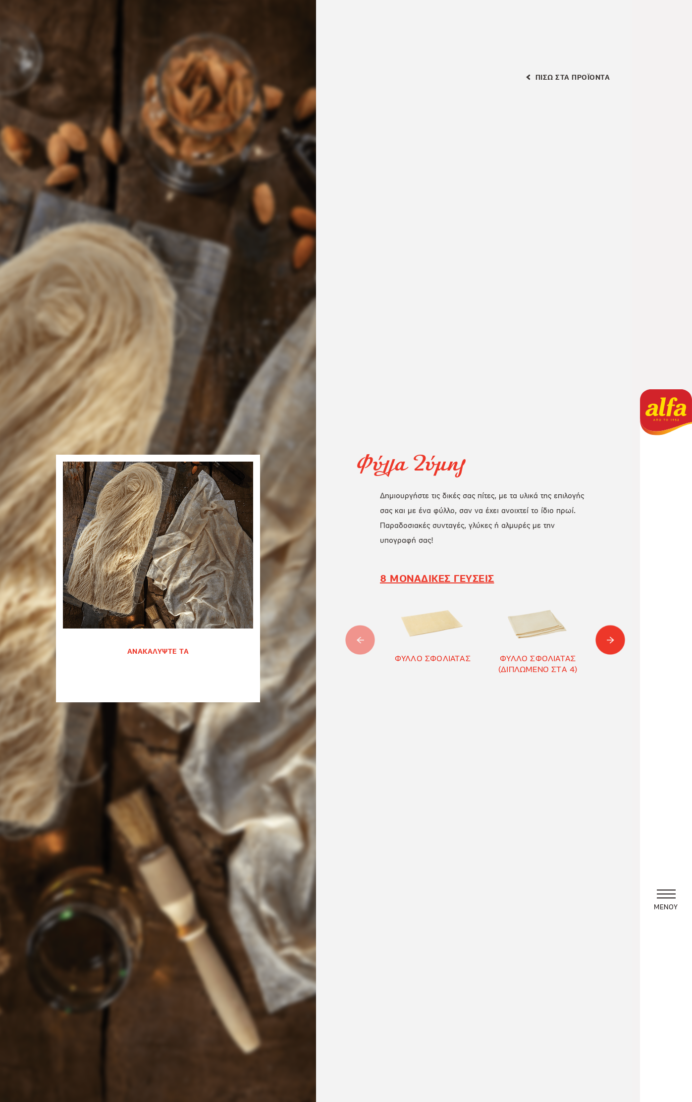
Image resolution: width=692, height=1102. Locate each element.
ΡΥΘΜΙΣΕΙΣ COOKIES (277, 1008)
